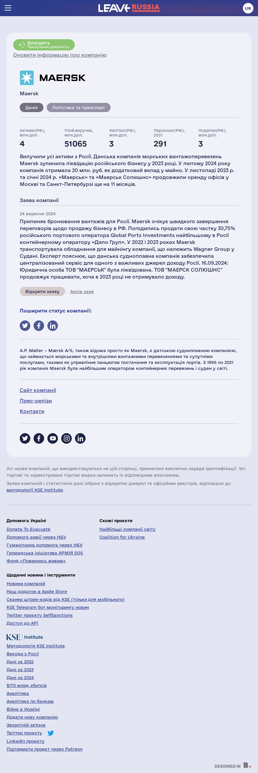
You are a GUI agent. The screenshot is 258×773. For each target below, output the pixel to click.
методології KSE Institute (35, 490)
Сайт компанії (38, 390)
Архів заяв (82, 291)
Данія (31, 107)
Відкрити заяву (42, 291)
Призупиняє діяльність (48, 44)
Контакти (32, 411)
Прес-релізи (36, 400)
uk (248, 8)
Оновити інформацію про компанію (60, 55)
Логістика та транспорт (78, 107)
